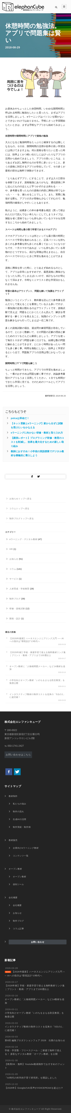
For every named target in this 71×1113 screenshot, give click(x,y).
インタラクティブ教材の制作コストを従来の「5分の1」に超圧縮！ (37, 695)
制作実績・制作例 (22, 827)
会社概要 (13, 897)
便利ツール (18, 884)
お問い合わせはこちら (18, 754)
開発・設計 (15, 618)
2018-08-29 (12, 47)
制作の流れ (18, 811)
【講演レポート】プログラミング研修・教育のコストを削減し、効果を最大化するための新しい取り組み (37, 442)
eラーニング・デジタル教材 (23, 539)
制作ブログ (15, 598)
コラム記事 (18, 928)
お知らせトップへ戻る (20, 498)
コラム (12, 569)
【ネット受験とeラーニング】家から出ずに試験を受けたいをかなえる (37, 425)
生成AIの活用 (19, 819)
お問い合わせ (37, 942)
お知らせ (13, 559)
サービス (13, 579)
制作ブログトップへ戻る (21, 518)
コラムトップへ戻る (19, 508)
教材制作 (13, 796)
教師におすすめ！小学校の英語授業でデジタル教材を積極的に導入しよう (37, 453)
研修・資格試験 (17, 608)
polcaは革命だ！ (20, 418)
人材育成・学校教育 (19, 588)
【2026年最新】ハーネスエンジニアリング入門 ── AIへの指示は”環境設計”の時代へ (36, 639)
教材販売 (13, 840)
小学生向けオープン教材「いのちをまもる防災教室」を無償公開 (37, 681)
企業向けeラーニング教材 (26, 848)
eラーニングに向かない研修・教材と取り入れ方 (37, 432)
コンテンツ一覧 (20, 855)
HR (11, 549)
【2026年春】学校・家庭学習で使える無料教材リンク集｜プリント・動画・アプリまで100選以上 (37, 653)
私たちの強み (19, 804)
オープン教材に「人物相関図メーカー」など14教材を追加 (37, 667)
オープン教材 (15, 869)
